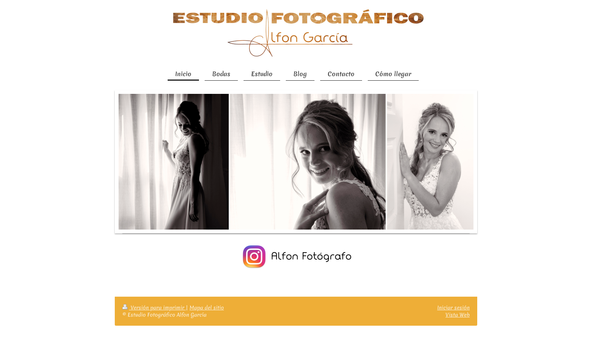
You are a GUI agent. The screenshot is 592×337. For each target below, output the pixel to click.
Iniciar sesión (453, 307)
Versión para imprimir (154, 307)
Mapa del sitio (207, 307)
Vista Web (458, 315)
